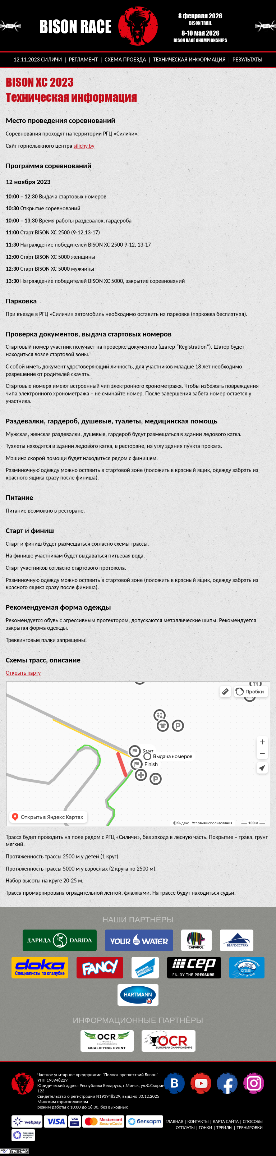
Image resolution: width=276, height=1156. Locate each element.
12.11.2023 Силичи (38, 59)
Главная (174, 1121)
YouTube (201, 1083)
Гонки (205, 1127)
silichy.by (84, 145)
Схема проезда (125, 59)
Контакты (198, 1121)
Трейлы (224, 1127)
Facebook (227, 1083)
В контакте (174, 1083)
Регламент (83, 59)
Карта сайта (226, 1121)
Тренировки (250, 1127)
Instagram (253, 1083)
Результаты (247, 59)
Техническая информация (189, 59)
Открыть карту (23, 672)
